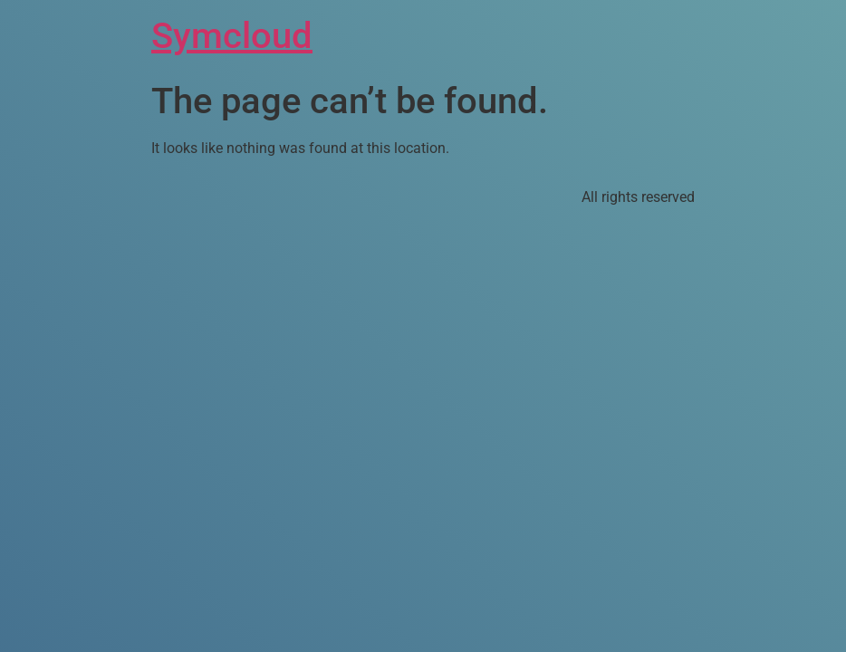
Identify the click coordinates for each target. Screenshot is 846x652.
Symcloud (231, 35)
